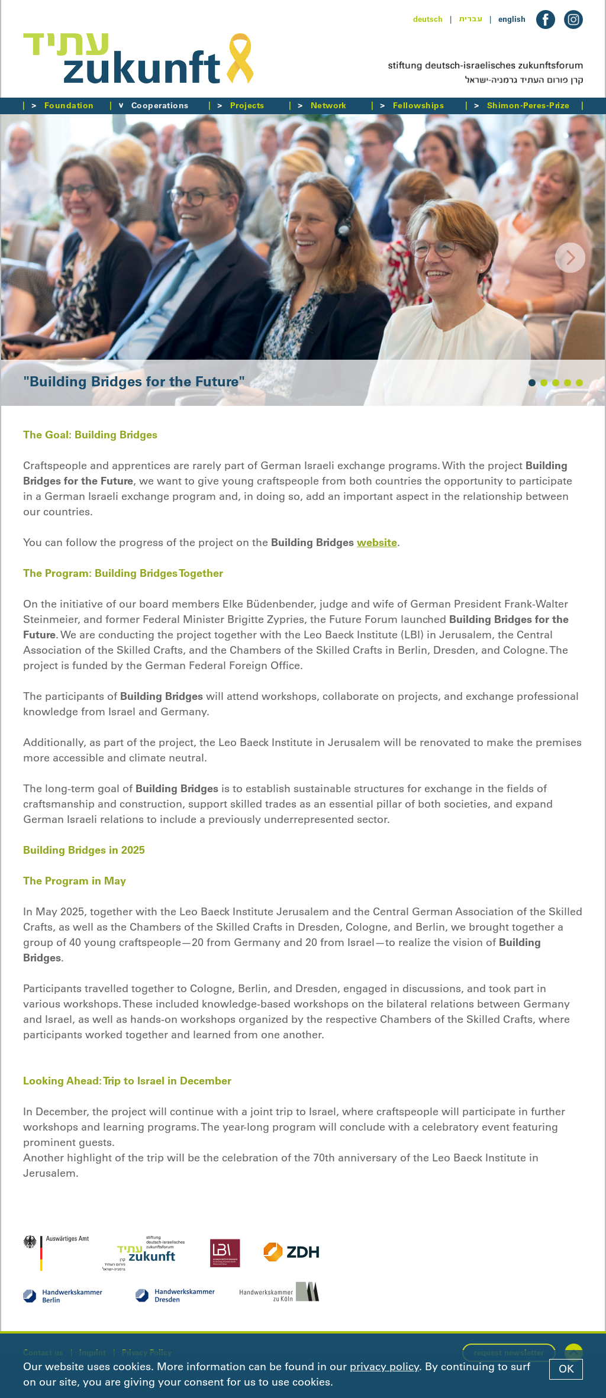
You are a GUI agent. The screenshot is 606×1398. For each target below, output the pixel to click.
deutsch (428, 19)
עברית (470, 19)
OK (566, 1369)
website (377, 542)
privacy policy (384, 1366)
